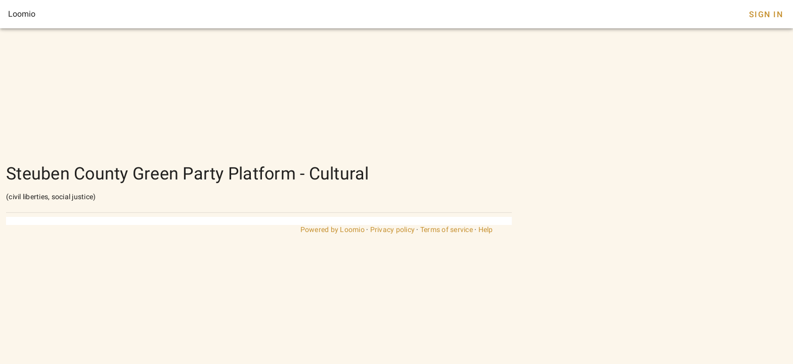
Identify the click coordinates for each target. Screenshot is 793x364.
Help (485, 229)
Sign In (766, 14)
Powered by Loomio (332, 229)
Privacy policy (392, 229)
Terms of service (446, 229)
